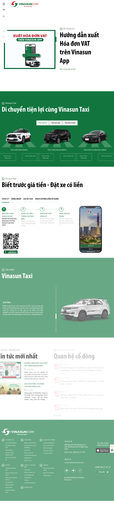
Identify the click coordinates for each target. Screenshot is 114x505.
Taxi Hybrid (43, 123)
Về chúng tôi (67, 29)
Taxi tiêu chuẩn (70, 123)
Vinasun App (9, 178)
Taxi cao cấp (55, 123)
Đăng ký (5, 199)
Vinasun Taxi (9, 103)
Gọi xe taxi (28, 199)
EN (4, 10)
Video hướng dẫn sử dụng (47, 199)
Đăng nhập (16, 199)
